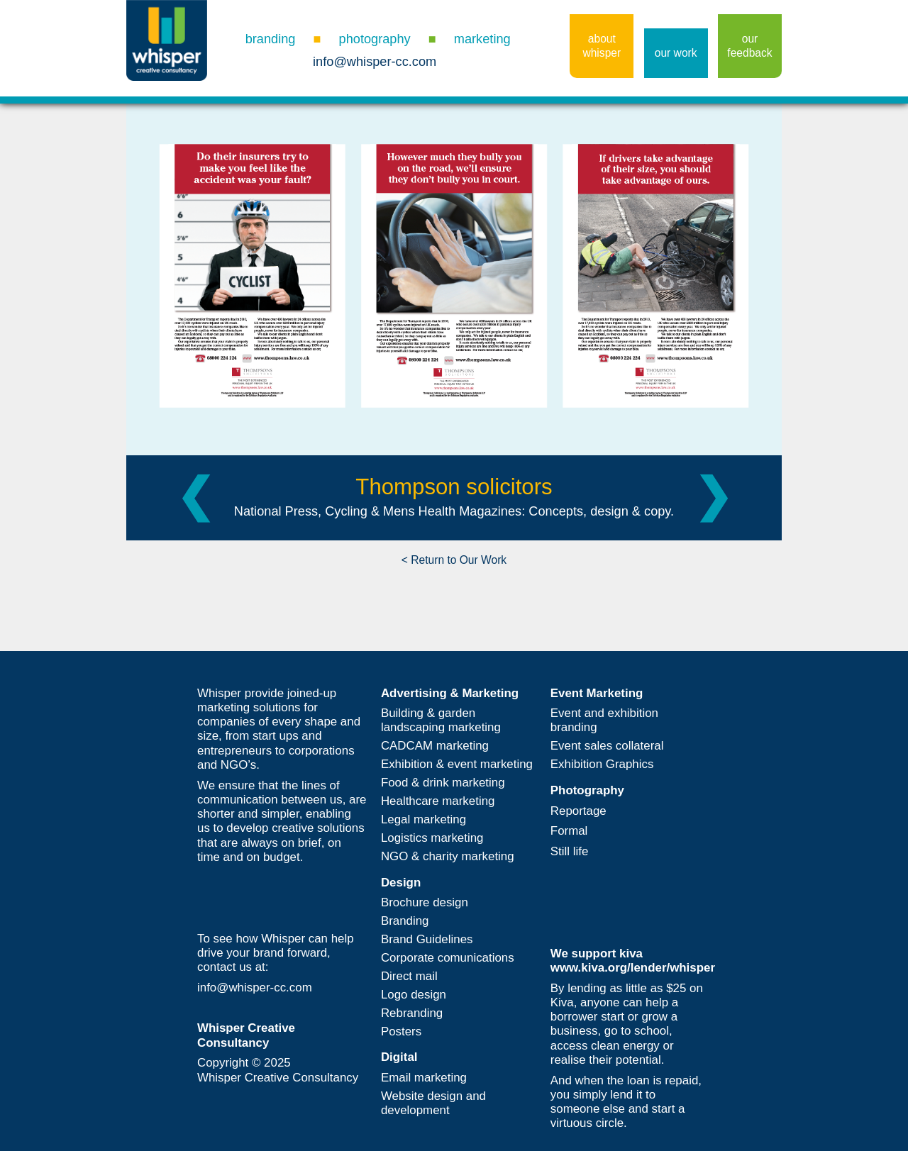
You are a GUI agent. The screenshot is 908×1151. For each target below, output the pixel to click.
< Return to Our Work (454, 560)
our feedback (749, 46)
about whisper (601, 46)
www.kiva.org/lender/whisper (632, 967)
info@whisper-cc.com (374, 62)
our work (676, 53)
